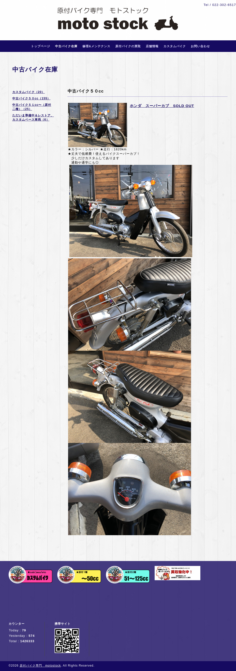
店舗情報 (152, 46)
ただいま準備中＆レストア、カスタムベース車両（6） (33, 117)
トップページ (40, 46)
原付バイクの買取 (128, 46)
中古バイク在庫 (66, 46)
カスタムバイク (174, 46)
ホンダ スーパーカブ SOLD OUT (162, 106)
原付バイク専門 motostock (40, 665)
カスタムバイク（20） (28, 92)
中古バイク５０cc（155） (31, 98)
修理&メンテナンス (96, 46)
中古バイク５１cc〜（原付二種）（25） (31, 107)
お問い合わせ (200, 46)
